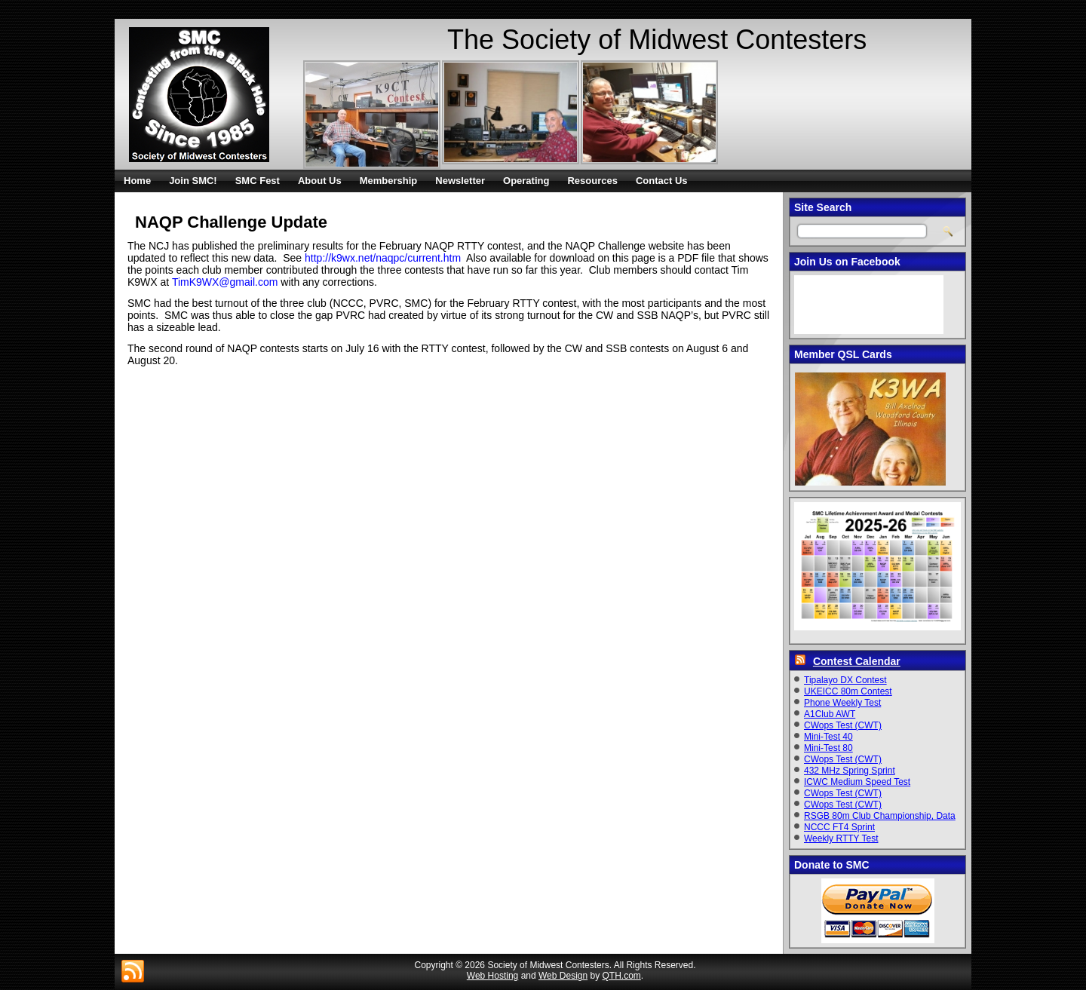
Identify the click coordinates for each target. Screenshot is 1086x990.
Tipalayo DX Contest (845, 680)
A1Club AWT (829, 714)
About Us (320, 180)
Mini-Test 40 (828, 736)
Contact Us (662, 180)
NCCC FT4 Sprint (839, 827)
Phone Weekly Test (842, 702)
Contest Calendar (856, 661)
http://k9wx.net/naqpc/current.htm (383, 258)
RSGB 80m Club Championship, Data (880, 816)
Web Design (562, 975)
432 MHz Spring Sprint (849, 770)
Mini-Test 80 (828, 748)
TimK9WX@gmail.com (225, 282)
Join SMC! (193, 180)
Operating (526, 180)
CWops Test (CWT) (843, 725)
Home (137, 180)
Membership (389, 180)
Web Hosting (492, 975)
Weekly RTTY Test (841, 838)
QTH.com (622, 975)
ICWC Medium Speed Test (857, 782)
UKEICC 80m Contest (848, 691)
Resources (592, 180)
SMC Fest (257, 180)
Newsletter (460, 180)
